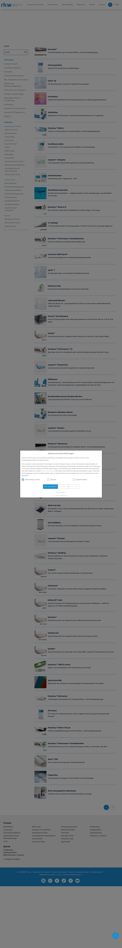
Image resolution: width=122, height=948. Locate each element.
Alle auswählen (50, 486)
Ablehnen (63, 486)
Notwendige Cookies (31, 479)
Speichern (74, 486)
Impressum (57, 495)
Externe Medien (80, 479)
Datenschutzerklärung (48, 471)
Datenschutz (64, 495)
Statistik (51, 479)
